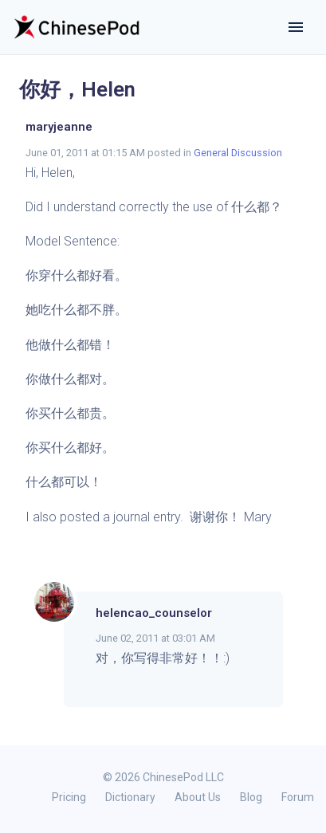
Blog (251, 797)
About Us (198, 797)
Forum (297, 797)
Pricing (69, 797)
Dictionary (130, 797)
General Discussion (238, 153)
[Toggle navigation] (295, 27)
